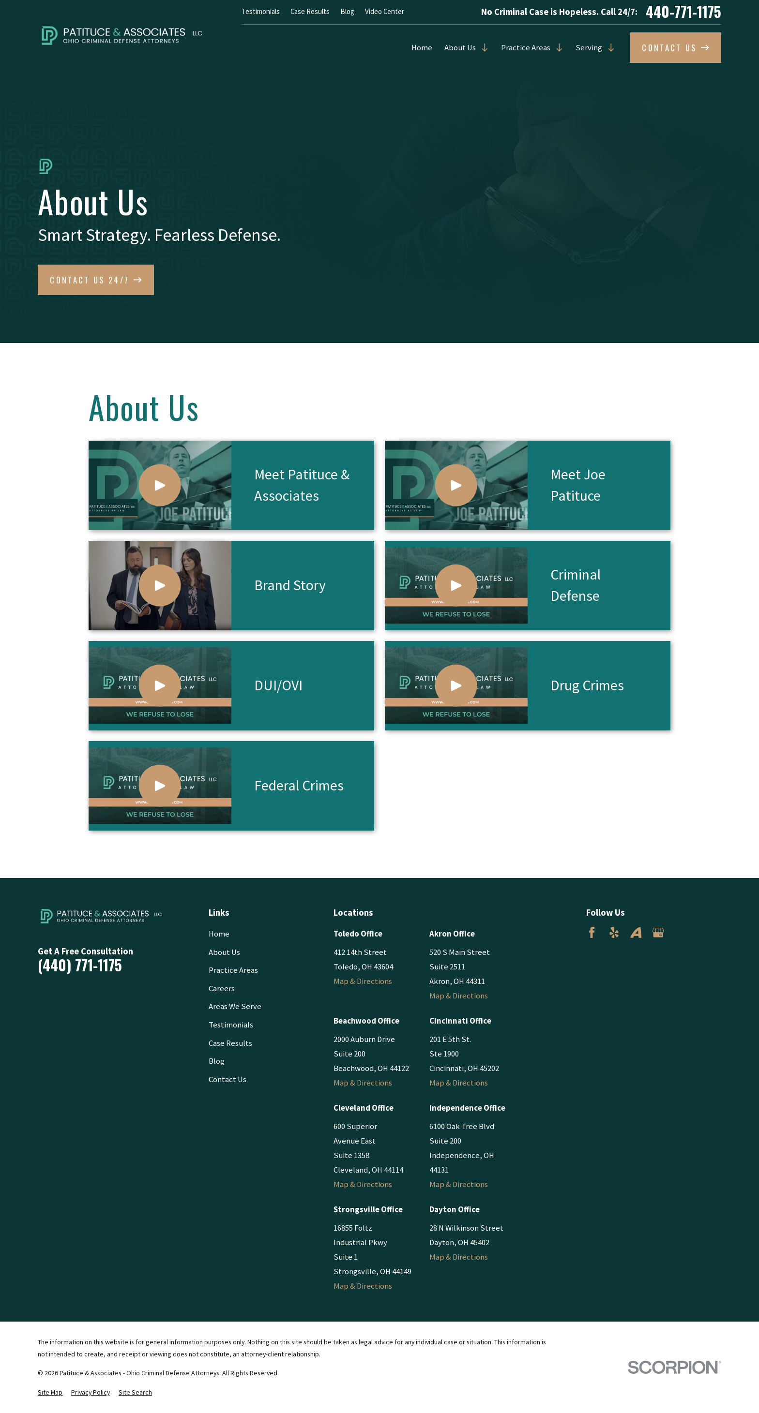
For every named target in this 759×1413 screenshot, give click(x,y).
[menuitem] (50, 1392)
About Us (460, 48)
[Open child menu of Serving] (608, 48)
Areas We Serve (235, 1006)
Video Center (384, 11)
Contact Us (227, 1079)
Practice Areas (525, 48)
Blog (347, 11)
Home (421, 48)
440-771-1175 (683, 12)
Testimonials (261, 11)
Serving (589, 48)
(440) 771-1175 (80, 965)
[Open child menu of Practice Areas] (556, 48)
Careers (222, 988)
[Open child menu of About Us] (482, 48)
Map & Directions (363, 981)
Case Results (310, 11)
